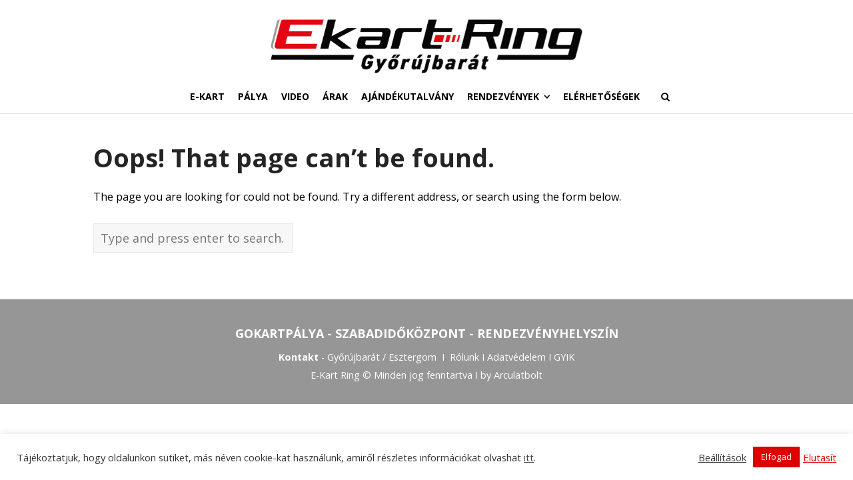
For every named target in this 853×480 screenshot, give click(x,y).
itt (529, 457)
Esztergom (412, 358)
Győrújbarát (353, 358)
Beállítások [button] (722, 457)
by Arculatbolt (511, 377)
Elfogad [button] (776, 457)
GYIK (564, 358)
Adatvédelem (516, 358)
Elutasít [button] (819, 457)
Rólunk (464, 358)
